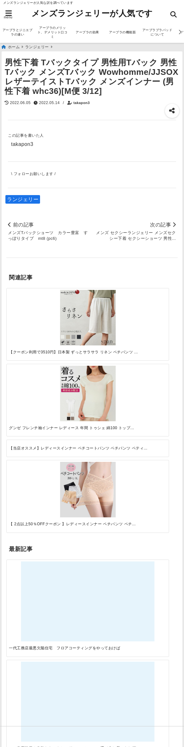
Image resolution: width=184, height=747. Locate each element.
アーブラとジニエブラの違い (18, 32)
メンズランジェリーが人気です (92, 13)
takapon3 (81, 103)
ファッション (23, 508)
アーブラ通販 (23, 477)
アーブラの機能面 (122, 32)
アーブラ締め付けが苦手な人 (42, 695)
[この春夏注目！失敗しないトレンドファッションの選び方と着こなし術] (70, 384)
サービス (18, 487)
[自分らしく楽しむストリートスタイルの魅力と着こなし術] (113, 384)
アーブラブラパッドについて (157, 32)
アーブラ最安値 (26, 685)
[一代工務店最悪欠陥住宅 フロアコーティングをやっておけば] (28, 384)
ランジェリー (22, 199)
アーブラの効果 (87, 32)
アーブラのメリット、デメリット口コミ (52, 32)
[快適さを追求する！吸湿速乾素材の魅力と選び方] (156, 384)
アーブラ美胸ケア (29, 706)
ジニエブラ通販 (26, 498)
